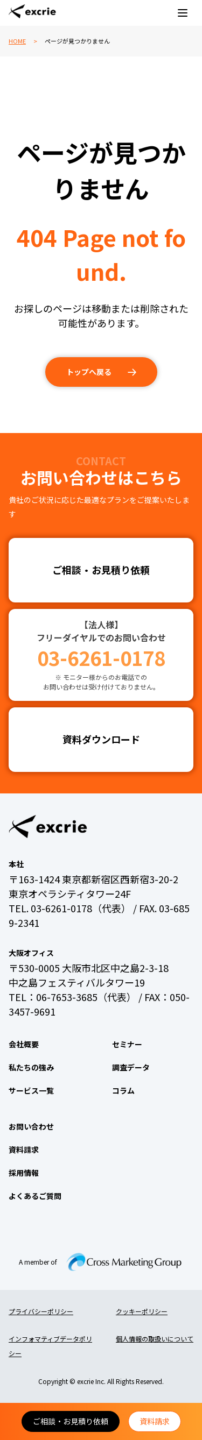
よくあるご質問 (35, 1195)
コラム (123, 1090)
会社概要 (24, 1044)
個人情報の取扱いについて (154, 1338)
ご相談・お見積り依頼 (70, 1421)
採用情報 (24, 1172)
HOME (17, 41)
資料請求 (155, 1421)
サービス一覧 (31, 1090)
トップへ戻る (89, 371)
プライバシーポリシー (41, 1311)
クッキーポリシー (142, 1311)
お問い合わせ (31, 1126)
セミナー (127, 1044)
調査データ (131, 1067)
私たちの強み (31, 1067)
